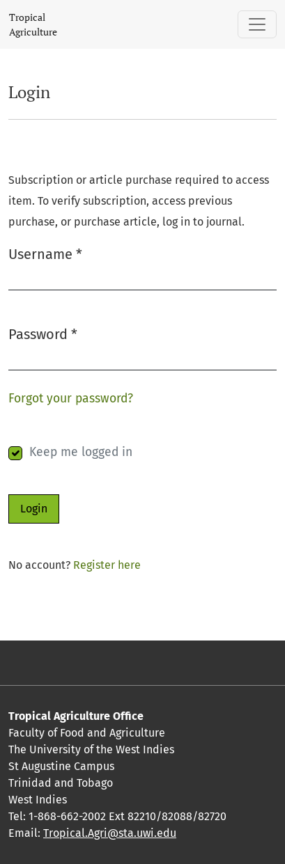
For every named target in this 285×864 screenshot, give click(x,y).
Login (33, 508)
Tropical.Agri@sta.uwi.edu (109, 833)
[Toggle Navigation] (257, 24)
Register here (107, 565)
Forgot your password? (70, 398)
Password (42, 333)
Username (45, 253)
